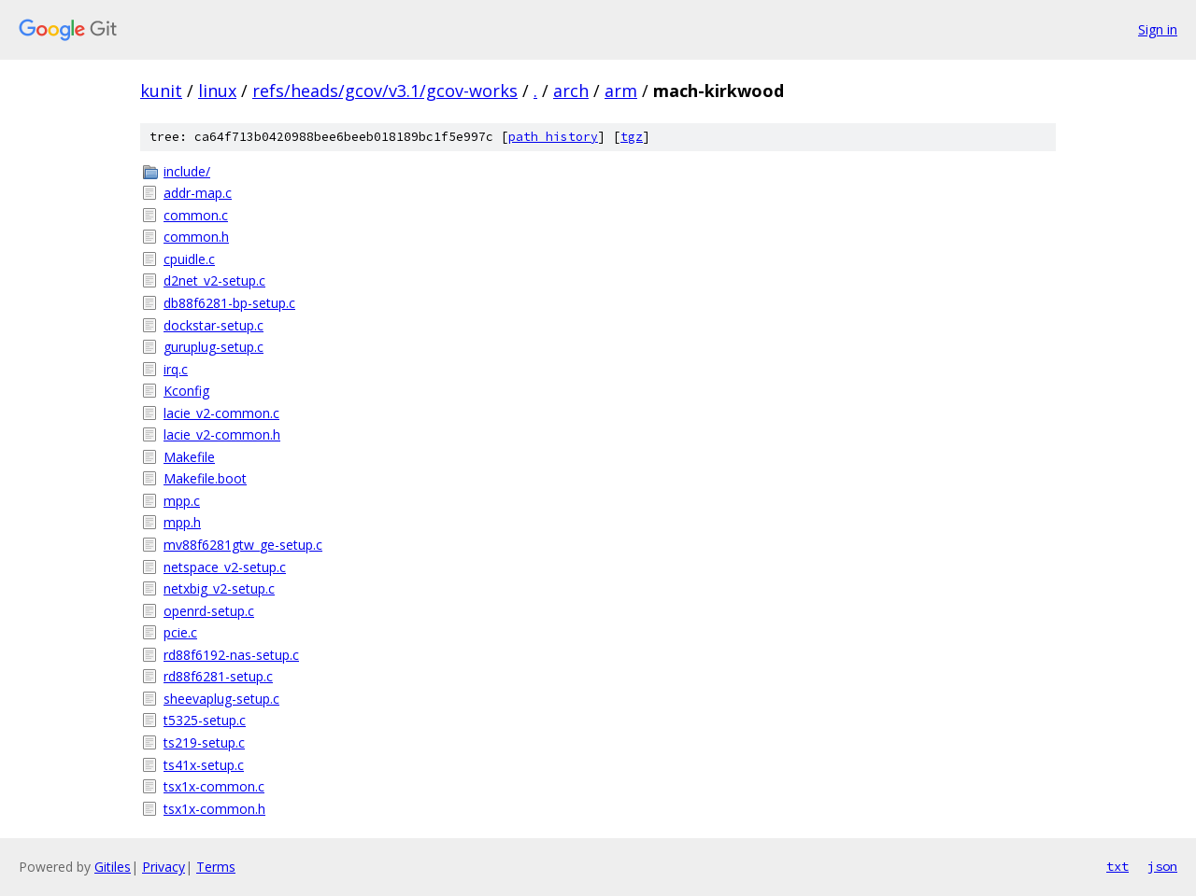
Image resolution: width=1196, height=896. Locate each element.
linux (217, 90)
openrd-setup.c (209, 611)
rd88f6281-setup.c (218, 676)
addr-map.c (198, 193)
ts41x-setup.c (204, 765)
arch (571, 90)
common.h (196, 236)
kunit (161, 90)
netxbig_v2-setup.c (219, 588)
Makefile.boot (205, 478)
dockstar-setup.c (213, 325)
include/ (187, 171)
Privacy (163, 866)
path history (553, 137)
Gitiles (112, 866)
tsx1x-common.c (214, 786)
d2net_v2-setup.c (214, 280)
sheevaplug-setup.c (221, 698)
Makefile (189, 457)
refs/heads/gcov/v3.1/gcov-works (385, 90)
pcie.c (180, 632)
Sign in (1157, 29)
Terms (215, 866)
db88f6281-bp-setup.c (229, 303)
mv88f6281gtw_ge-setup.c (243, 544)
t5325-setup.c (205, 720)
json (1162, 866)
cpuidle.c (189, 259)
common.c (196, 215)
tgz (631, 137)
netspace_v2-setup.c (225, 567)
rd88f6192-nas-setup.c (231, 655)
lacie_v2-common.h (222, 434)
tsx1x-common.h (214, 809)
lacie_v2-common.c (221, 413)
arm (621, 90)
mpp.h (182, 522)
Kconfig (186, 390)
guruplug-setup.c (213, 347)
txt (1117, 866)
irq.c (176, 369)
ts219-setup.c (204, 742)
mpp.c (182, 501)
